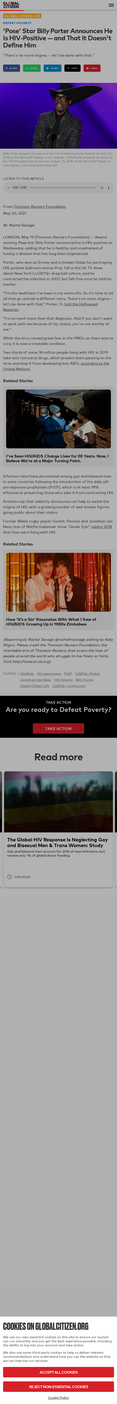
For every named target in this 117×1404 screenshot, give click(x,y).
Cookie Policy (58, 1398)
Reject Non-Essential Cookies (58, 1386)
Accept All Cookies (59, 1372)
